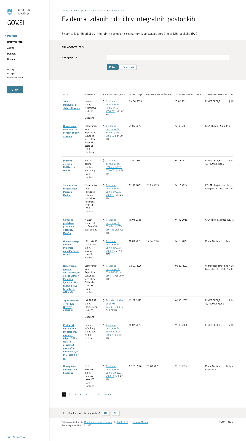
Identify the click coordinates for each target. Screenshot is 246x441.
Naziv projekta (69, 57)
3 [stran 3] (75, 394)
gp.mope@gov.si (140, 422)
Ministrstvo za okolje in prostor (98, 422)
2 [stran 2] (69, 394)
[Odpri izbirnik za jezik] (16, 437)
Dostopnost (12, 73)
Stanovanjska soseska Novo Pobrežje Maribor (70, 190)
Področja (12, 36)
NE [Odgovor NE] (115, 413)
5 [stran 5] (86, 394)
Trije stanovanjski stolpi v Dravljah (71, 105)
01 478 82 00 (122, 422)
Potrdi (112, 67)
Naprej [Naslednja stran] (108, 394)
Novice (11, 59)
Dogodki (11, 53)
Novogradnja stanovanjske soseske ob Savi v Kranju (71, 131)
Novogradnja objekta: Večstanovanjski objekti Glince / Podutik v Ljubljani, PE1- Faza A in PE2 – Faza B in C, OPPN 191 (71, 279)
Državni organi (15, 42)
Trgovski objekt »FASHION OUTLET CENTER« (71, 305)
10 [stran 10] (99, 394)
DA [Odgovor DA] (105, 413)
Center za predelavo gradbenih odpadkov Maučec (68, 226)
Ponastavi (128, 67)
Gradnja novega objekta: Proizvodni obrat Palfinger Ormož (71, 247)
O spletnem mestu (15, 78)
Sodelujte (11, 69)
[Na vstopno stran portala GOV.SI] (24, 17)
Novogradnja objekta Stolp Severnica (70, 369)
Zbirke (10, 47)
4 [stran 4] (80, 394)
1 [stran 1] (64, 394)
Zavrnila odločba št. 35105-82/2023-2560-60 (114, 303)
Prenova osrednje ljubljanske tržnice (69, 165)
